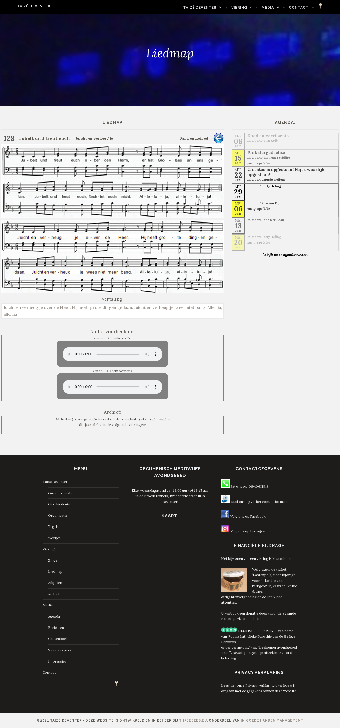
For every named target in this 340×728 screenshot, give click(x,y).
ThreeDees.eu (193, 720)
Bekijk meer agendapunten (285, 254)
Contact (309, 7)
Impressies (57, 661)
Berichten (56, 627)
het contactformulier (273, 502)
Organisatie (57, 515)
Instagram (258, 531)
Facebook (258, 516)
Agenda (54, 616)
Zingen (53, 560)
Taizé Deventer (23, 6)
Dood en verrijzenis (268, 135)
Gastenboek (58, 639)
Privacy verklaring (260, 685)
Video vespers (59, 650)
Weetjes (54, 538)
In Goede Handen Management (272, 720)
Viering (249, 7)
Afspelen (55, 583)
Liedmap (55, 571)
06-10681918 (258, 486)
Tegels (53, 526)
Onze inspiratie (60, 493)
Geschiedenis (59, 504)
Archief (53, 594)
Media (278, 7)
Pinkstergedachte (266, 152)
